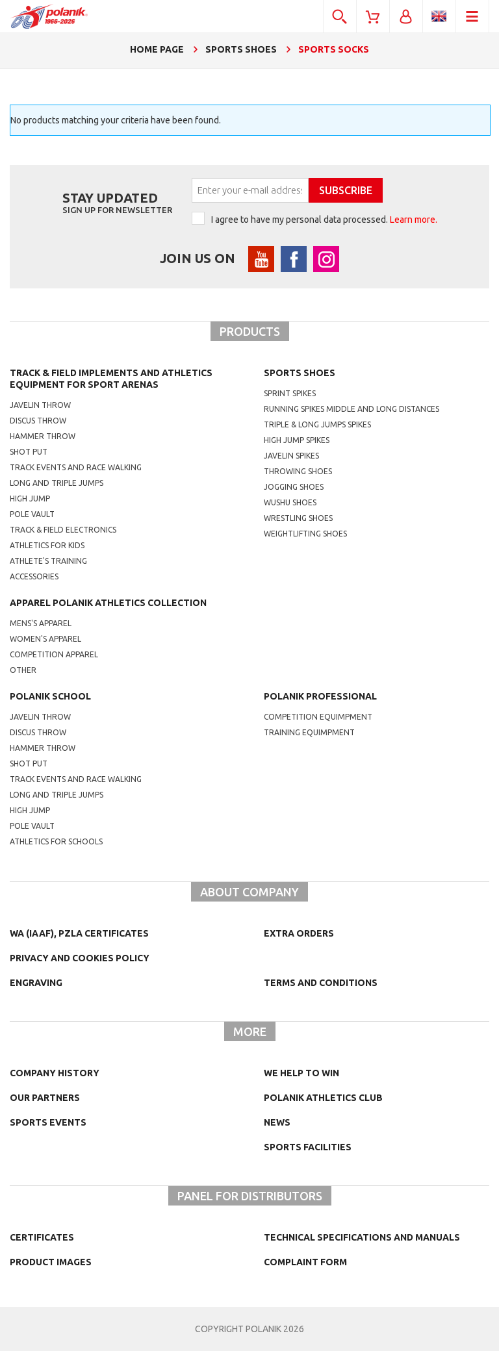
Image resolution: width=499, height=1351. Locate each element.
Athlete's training (48, 561)
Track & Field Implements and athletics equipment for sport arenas (111, 379)
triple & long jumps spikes (317, 424)
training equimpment (309, 732)
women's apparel (45, 639)
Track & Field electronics (63, 529)
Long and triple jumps (56, 483)
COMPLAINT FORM (305, 1262)
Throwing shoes (298, 471)
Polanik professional (320, 696)
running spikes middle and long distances (351, 409)
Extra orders (299, 933)
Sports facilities (308, 1147)
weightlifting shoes (305, 533)
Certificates (42, 1237)
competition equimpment (318, 717)
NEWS (277, 1122)
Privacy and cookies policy (79, 958)
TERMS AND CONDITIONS (320, 983)
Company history (54, 1073)
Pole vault (32, 514)
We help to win (301, 1073)
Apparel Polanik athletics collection (108, 603)
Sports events (48, 1122)
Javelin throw (40, 405)
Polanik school (50, 696)
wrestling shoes (298, 518)
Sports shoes (299, 373)
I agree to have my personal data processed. (324, 219)
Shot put (28, 452)
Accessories (34, 576)
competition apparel (54, 654)
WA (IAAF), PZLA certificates (79, 933)
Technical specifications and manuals (362, 1237)
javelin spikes (291, 455)
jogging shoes (294, 487)
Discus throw (38, 420)
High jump (30, 498)
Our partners (45, 1097)
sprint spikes (290, 393)
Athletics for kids (47, 545)
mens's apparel (40, 623)
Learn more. (413, 219)
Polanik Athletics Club (323, 1097)
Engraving (36, 983)
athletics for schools (56, 841)
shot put (28, 763)
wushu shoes (290, 502)
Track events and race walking (76, 467)
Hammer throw (42, 436)
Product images (51, 1262)
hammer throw (42, 748)
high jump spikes (296, 440)
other (23, 670)
